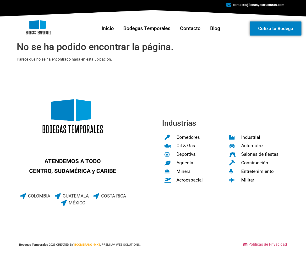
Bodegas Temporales (146, 28)
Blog (215, 28)
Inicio (108, 28)
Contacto (190, 28)
